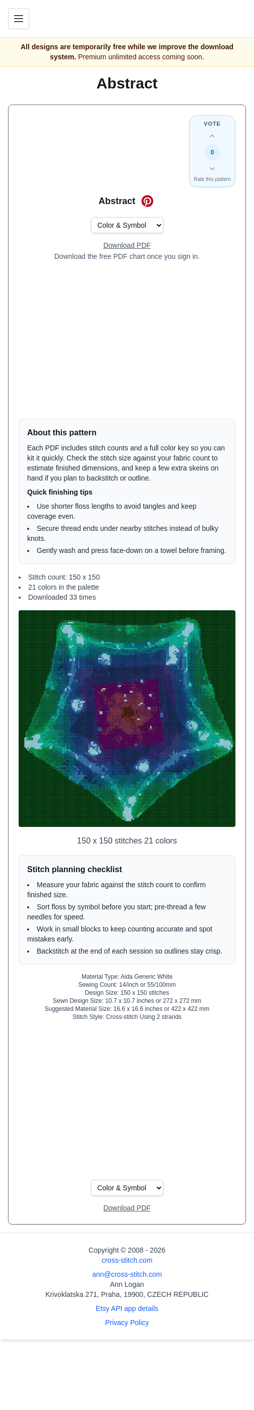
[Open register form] (126, 245)
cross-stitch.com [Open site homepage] (127, 1260)
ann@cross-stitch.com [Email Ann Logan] (127, 1274)
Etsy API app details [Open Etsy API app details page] (127, 1308)
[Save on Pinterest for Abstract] (147, 201)
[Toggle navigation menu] (18, 18)
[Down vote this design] (212, 168)
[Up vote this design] (212, 136)
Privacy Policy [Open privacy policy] (127, 1323)
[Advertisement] (127, 339)
